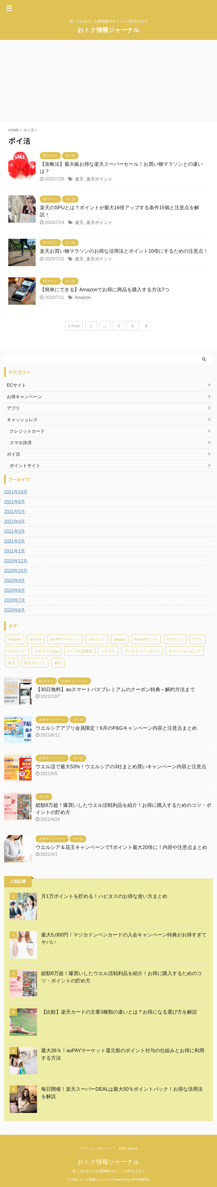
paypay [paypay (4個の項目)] (119, 639)
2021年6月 (14, 501)
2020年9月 (14, 580)
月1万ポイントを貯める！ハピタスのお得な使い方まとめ (104, 896)
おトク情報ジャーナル (108, 30)
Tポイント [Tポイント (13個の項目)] (175, 639)
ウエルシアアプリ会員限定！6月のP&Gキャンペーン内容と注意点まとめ (116, 728)
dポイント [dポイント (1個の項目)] (97, 639)
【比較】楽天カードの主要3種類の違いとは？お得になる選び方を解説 (119, 1012)
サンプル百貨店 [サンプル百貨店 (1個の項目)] (79, 651)
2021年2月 (14, 541)
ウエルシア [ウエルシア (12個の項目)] (17, 651)
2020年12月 (15, 560)
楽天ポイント (99, 179)
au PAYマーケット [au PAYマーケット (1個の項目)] (65, 639)
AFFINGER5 (140, 1180)
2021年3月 (14, 531)
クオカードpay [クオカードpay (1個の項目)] (46, 651)
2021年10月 (15, 492)
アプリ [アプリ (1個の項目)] (197, 639)
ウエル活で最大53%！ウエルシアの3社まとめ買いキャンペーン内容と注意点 (121, 766)
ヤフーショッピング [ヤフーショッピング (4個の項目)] (185, 651)
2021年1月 (14, 551)
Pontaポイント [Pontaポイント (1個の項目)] (146, 639)
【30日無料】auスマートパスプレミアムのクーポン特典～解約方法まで (115, 689)
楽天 (79, 179)
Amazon (83, 297)
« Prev (74, 326)
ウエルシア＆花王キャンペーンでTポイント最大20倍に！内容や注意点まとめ (121, 847)
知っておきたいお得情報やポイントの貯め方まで (108, 1171)
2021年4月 (14, 521)
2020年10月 (15, 570)
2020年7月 (14, 600)
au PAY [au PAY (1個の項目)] (35, 639)
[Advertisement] (108, 81)
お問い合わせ (128, 1148)
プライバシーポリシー (95, 1148)
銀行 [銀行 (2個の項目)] (57, 663)
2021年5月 (14, 511)
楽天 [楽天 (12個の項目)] (11, 663)
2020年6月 (14, 610)
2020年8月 (14, 590)
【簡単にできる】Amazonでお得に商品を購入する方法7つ (104, 289)
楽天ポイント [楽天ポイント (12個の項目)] (34, 663)
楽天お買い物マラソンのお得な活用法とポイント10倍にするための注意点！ (124, 251)
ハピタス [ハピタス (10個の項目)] (108, 651)
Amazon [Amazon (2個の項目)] (14, 639)
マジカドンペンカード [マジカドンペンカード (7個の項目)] (142, 651)
